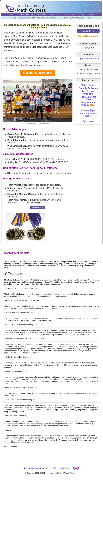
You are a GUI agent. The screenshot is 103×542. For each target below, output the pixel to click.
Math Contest (23, 15)
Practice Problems (46, 18)
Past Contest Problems (88, 92)
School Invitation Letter (88, 114)
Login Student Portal (88, 58)
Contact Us (59, 468)
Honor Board (69, 18)
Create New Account (88, 36)
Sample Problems (88, 88)
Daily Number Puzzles (88, 103)
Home (11, 15)
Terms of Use (29, 468)
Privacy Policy (40, 468)
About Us (50, 468)
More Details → (37, 207)
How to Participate (88, 69)
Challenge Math (39, 15)
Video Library (77, 15)
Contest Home (20, 18)
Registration (84, 18)
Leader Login (88, 31)
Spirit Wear (88, 121)
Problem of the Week (59, 15)
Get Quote (88, 48)
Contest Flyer (88, 110)
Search (89, 15)
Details (31, 18)
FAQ (59, 18)
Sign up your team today (37, 72)
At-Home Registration (88, 73)
